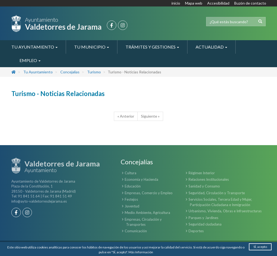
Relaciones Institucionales (209, 179)
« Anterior (125, 116)
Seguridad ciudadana (205, 224)
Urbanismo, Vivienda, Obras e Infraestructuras (225, 211)
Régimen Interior (202, 173)
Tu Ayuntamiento (38, 72)
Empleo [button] (30, 60)
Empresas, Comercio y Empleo (149, 193)
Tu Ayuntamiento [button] (34, 46)
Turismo (94, 72)
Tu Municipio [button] (91, 46)
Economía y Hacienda (141, 179)
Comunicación (136, 231)
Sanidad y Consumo (204, 186)
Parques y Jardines (203, 218)
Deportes (196, 231)
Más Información (140, 252)
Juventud (132, 206)
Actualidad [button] (211, 46)
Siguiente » (150, 116)
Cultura (130, 173)
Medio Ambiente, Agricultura (147, 212)
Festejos (131, 199)
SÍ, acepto (260, 247)
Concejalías (70, 72)
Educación (133, 186)
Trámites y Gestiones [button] (152, 46)
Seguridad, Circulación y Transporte (217, 193)
